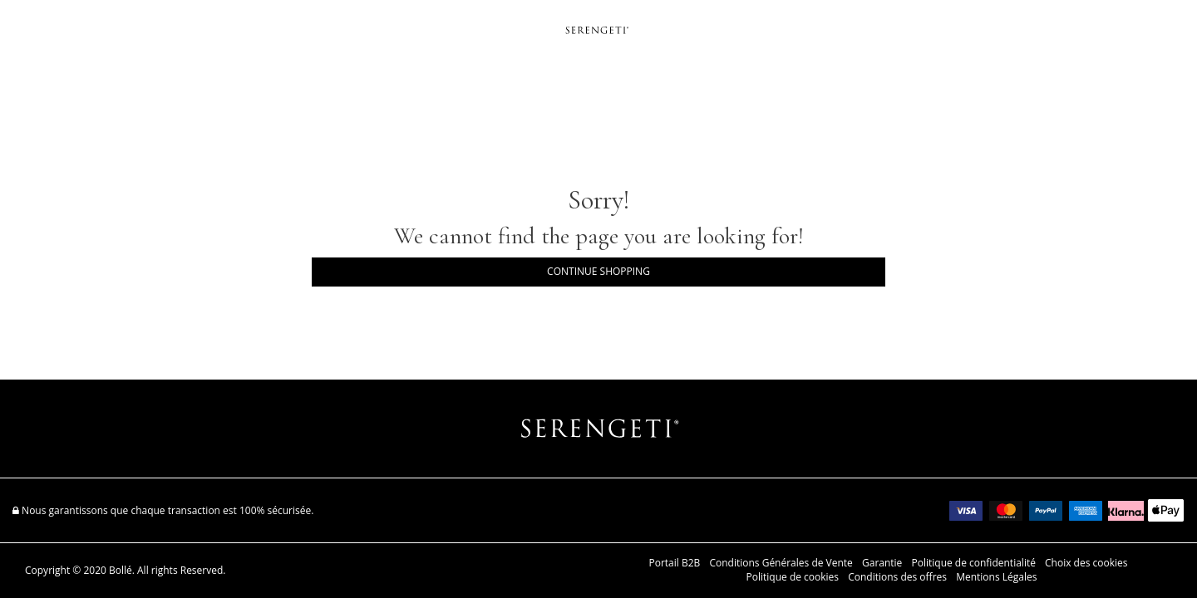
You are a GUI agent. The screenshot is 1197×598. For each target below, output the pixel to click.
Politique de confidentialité (973, 563)
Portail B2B (674, 563)
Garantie (882, 563)
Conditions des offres (897, 577)
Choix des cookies (1086, 563)
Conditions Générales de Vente (780, 563)
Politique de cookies (793, 577)
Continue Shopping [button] (598, 271)
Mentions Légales (996, 577)
